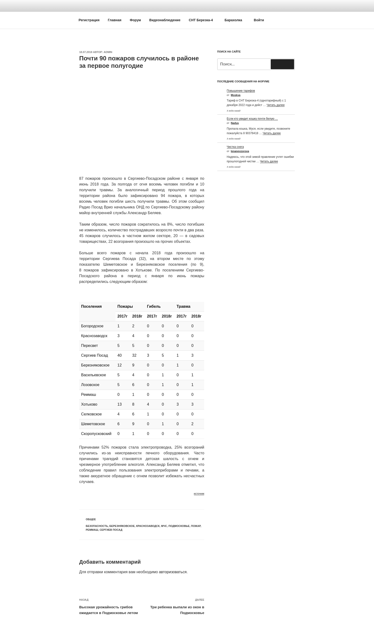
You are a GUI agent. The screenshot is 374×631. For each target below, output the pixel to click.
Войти (259, 20)
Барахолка (236, 20)
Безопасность (97, 526)
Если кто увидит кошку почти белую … (252, 118)
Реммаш (92, 529)
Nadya (235, 123)
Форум (135, 20)
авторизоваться (173, 572)
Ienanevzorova (240, 151)
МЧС (164, 526)
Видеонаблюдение (165, 20)
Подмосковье (178, 526)
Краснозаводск (148, 526)
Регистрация (89, 20)
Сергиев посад (111, 529)
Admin (108, 52)
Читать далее (276, 105)
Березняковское (122, 526)
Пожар (196, 526)
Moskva (235, 95)
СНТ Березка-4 (203, 20)
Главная (114, 20)
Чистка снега (235, 146)
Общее (91, 519)
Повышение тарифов (241, 90)
